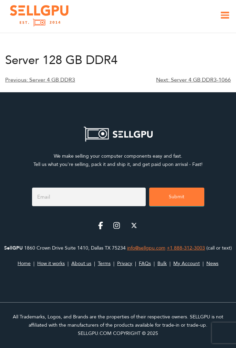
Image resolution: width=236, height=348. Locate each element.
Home (24, 263)
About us (81, 263)
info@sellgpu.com (146, 248)
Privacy (124, 263)
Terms (104, 263)
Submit (176, 196)
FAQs (145, 263)
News (212, 263)
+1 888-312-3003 (186, 248)
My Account (186, 263)
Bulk (162, 263)
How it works (51, 263)
